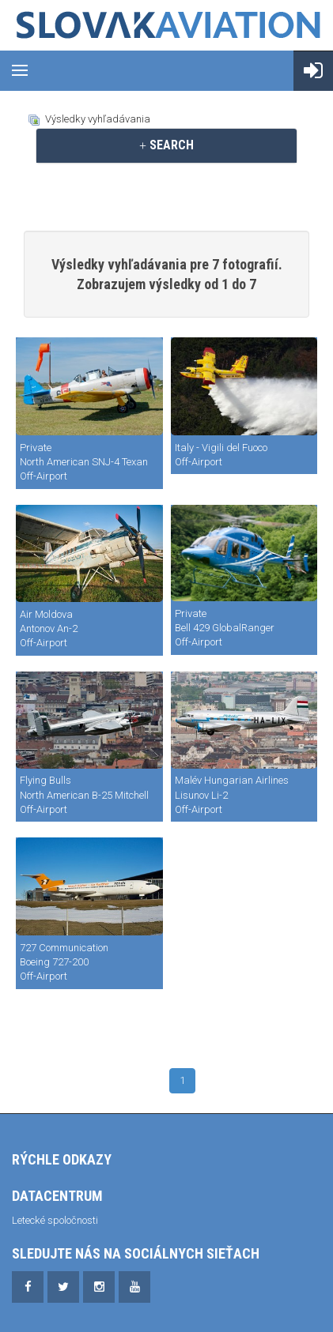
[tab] (166, 145)
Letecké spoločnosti (55, 1220)
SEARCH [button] (166, 144)
